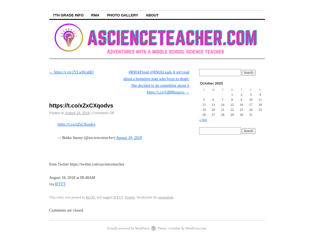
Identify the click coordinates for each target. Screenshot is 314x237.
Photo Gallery (122, 15)
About (152, 15)
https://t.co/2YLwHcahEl (71, 72)
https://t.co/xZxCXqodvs (77, 124)
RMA (95, 15)
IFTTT (60, 184)
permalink (166, 197)
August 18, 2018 (129, 138)
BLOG (91, 197)
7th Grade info (68, 15)
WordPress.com (195, 228)
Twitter (130, 197)
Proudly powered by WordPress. (128, 228)
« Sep (203, 120)
